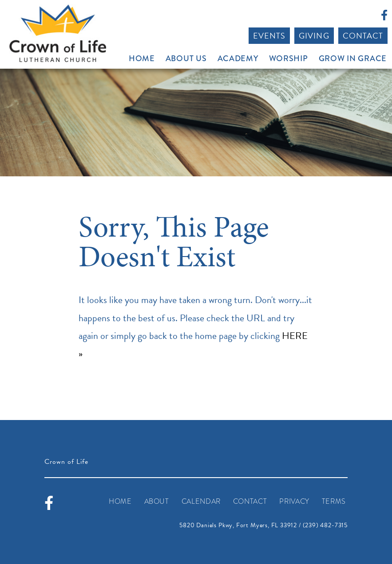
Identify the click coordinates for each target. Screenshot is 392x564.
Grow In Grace (353, 58)
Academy (238, 58)
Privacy (294, 501)
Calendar (201, 501)
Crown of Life (58, 33)
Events (269, 36)
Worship (288, 58)
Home (142, 58)
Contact (363, 36)
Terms (334, 501)
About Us (186, 58)
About (156, 501)
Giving (314, 36)
